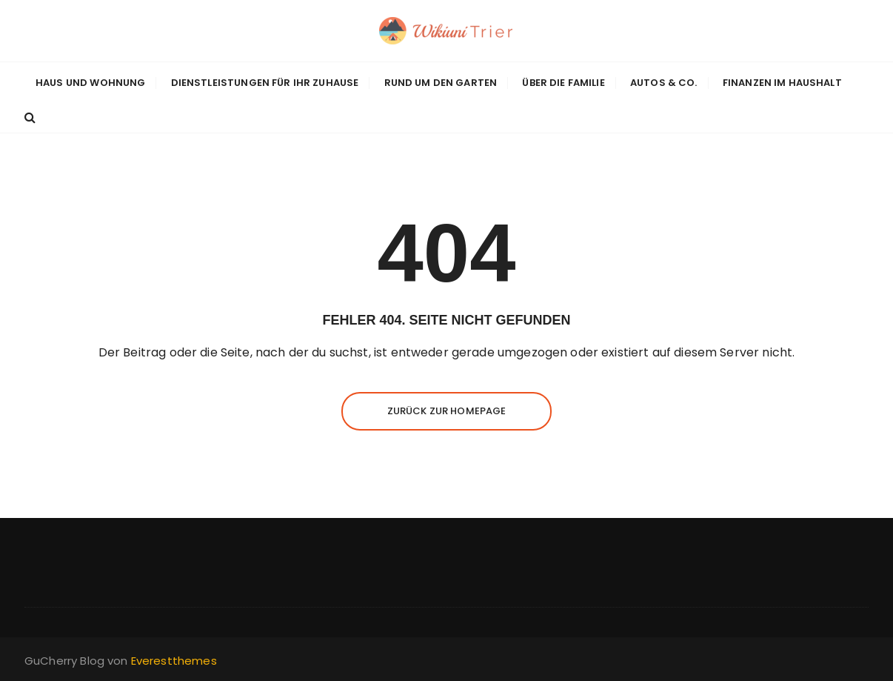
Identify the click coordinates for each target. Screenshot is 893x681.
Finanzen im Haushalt (782, 83)
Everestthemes (174, 660)
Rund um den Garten (441, 83)
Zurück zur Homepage (446, 411)
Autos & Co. (664, 83)
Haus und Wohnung (90, 83)
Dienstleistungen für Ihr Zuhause (265, 83)
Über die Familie (563, 83)
